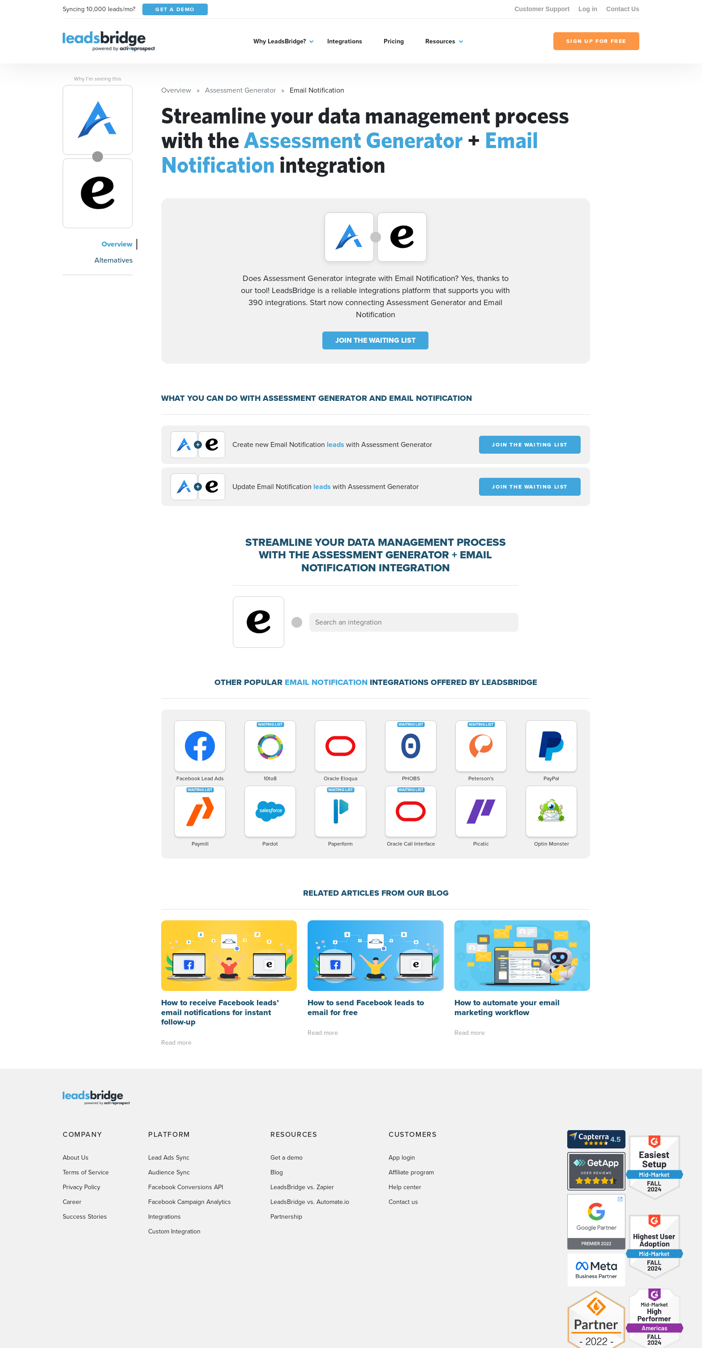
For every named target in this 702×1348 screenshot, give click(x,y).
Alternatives (113, 260)
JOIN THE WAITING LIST (375, 340)
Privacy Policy (81, 1116)
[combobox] (414, 622)
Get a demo (286, 1087)
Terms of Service (86, 1101)
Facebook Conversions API (185, 1116)
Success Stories (85, 1146)
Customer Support (541, 9)
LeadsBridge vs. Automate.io (309, 1131)
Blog (276, 1101)
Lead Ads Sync (168, 1087)
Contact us (403, 1131)
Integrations (344, 41)
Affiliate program (411, 1101)
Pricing (394, 41)
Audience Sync (169, 1101)
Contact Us (622, 9)
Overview (117, 244)
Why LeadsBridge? (279, 41)
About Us (76, 1087)
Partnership (286, 1146)
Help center (405, 1116)
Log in (587, 9)
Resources (440, 41)
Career (72, 1131)
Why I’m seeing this (97, 78)
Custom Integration (174, 1160)
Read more (176, 971)
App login (402, 1087)
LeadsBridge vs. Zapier (302, 1116)
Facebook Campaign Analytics (189, 1131)
